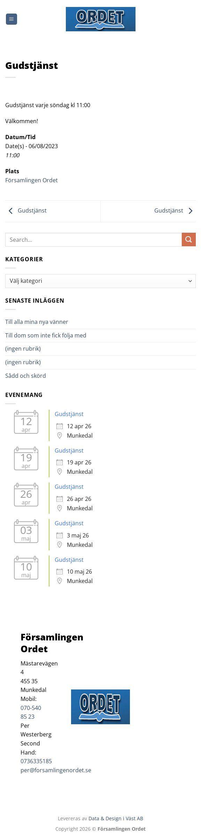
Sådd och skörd (25, 376)
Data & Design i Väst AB (115, 818)
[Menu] (11, 19)
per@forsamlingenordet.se (56, 770)
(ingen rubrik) (23, 348)
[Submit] (189, 239)
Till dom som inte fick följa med (45, 335)
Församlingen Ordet (31, 180)
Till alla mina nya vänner (43, 322)
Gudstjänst (26, 211)
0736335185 (36, 761)
